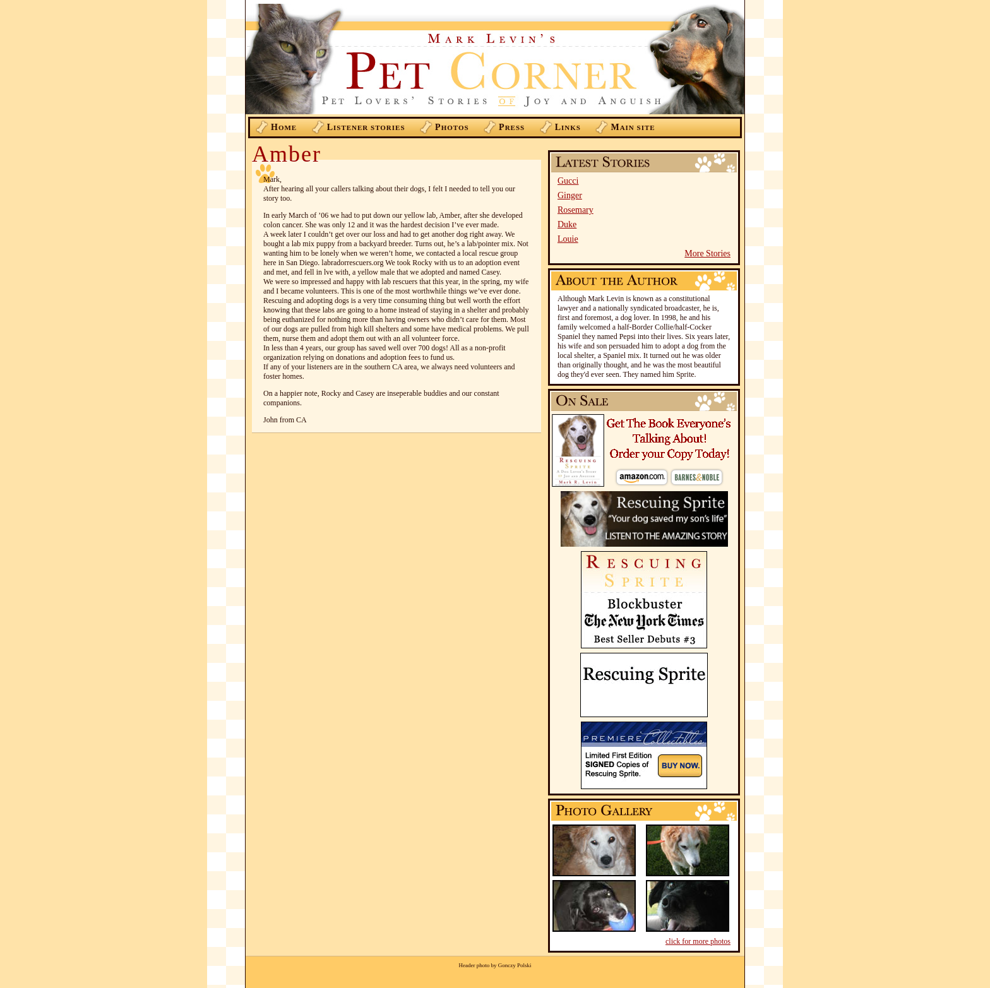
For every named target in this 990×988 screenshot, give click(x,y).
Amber (286, 154)
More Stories (707, 253)
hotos (452, 127)
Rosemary (575, 210)
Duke (567, 224)
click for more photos (698, 941)
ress (512, 127)
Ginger (570, 195)
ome (284, 127)
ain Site (633, 127)
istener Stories (366, 127)
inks (568, 127)
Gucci (568, 181)
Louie (568, 239)
